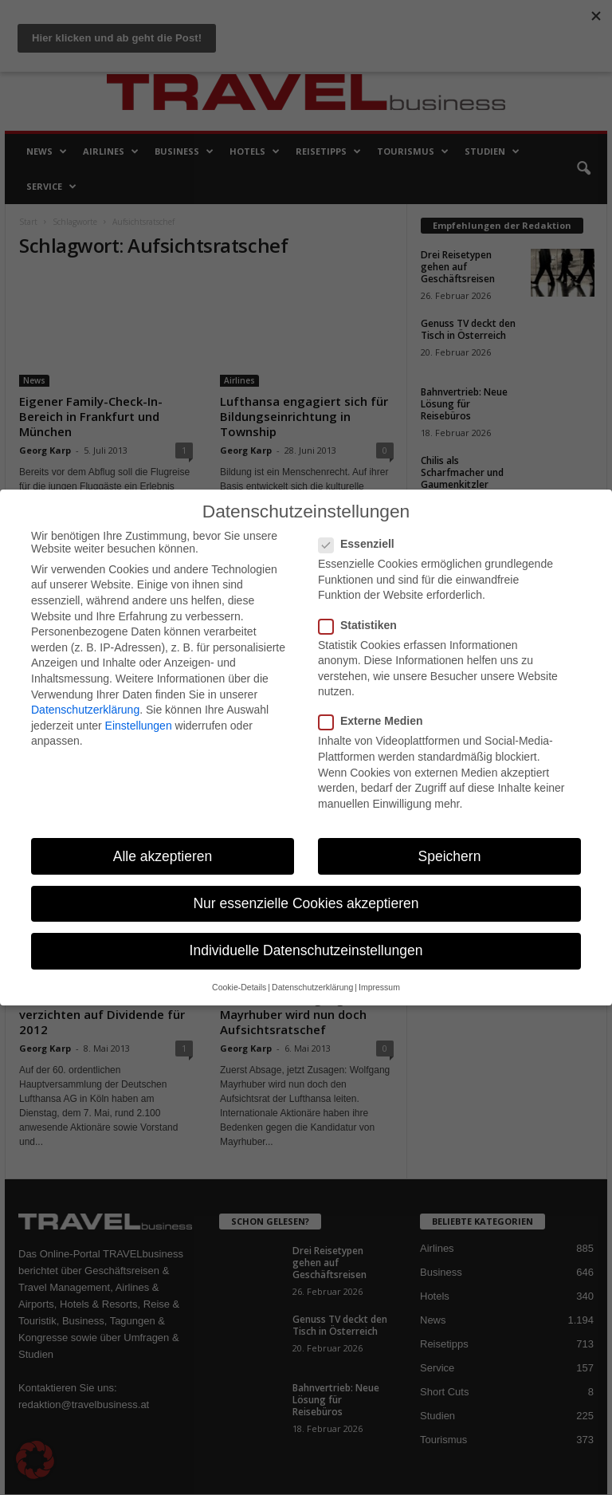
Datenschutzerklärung (85, 709)
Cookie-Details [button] (239, 987)
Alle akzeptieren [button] (163, 856)
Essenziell (361, 543)
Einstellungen (138, 725)
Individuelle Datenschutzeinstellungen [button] (306, 950)
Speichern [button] (449, 856)
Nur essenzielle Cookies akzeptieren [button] (305, 903)
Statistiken (362, 625)
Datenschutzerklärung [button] (312, 987)
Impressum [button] (379, 987)
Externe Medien (375, 720)
